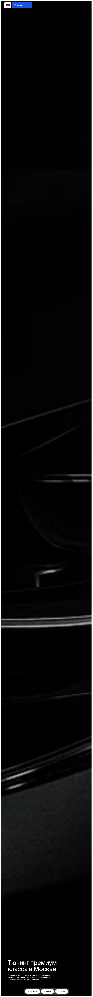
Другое (61, 991)
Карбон (47, 991)
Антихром (32, 991)
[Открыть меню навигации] (22, 5)
